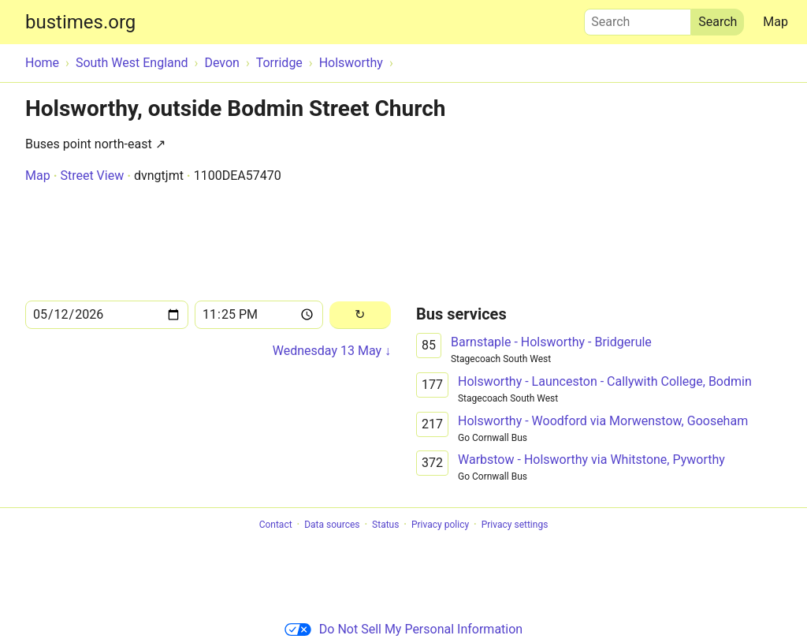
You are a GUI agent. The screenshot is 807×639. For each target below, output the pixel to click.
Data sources (331, 524)
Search (637, 18)
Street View (92, 175)
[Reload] (360, 315)
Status (385, 524)
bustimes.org (80, 22)
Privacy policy (440, 524)
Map (775, 21)
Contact (275, 524)
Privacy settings (515, 524)
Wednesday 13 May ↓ (332, 350)
